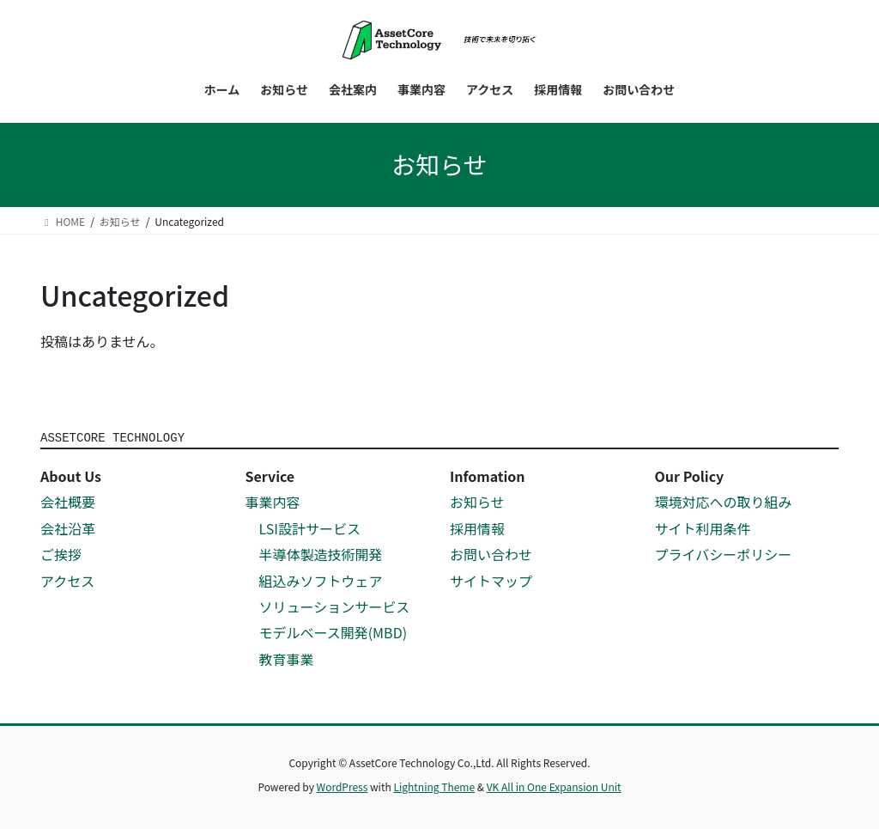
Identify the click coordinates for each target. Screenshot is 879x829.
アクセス (67, 580)
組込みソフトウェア (321, 580)
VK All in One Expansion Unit (554, 786)
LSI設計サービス (310, 528)
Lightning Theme (434, 786)
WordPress (342, 786)
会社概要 (67, 501)
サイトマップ (491, 580)
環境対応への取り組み (723, 501)
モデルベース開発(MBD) (333, 632)
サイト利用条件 (703, 528)
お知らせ (477, 501)
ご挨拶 (61, 554)
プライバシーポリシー (723, 554)
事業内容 (273, 501)
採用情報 (477, 528)
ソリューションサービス (334, 606)
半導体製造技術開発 (321, 554)
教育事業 (286, 659)
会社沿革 (67, 528)
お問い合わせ (491, 554)
